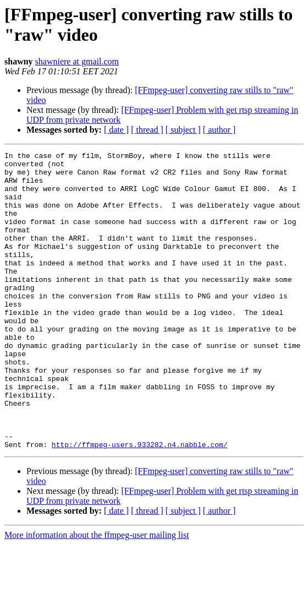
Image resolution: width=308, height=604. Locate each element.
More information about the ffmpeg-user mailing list (96, 594)
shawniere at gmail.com (77, 61)
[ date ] (116, 129)
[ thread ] (147, 129)
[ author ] (219, 129)
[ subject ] (183, 129)
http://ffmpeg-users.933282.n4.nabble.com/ (140, 504)
